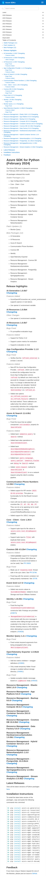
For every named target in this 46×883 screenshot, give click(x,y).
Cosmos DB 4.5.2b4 (10, 89)
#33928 (20, 626)
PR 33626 (27, 558)
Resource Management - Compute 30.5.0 (17, 121)
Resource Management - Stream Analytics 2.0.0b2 (20, 147)
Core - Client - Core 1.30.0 (12, 85)
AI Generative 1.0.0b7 (11, 53)
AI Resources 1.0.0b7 (11, 62)
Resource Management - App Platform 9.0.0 (18, 116)
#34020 (34, 674)
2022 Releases (23, 26)
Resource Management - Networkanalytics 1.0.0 (19, 138)
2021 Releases (23, 29)
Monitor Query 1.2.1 (10, 104)
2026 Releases (23, 15)
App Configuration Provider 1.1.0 (14, 68)
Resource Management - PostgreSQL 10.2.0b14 (19, 141)
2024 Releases (23, 21)
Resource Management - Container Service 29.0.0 (20, 123)
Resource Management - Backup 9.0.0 (16, 119)
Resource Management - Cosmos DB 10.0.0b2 (18, 126)
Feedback (7, 155)
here (8, 783)
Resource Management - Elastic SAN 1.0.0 (17, 114)
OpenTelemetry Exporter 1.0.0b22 (14, 108)
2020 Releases (23, 32)
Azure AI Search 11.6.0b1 (12, 74)
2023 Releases (23, 24)
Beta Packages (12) (10, 47)
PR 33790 (33, 567)
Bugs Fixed (9, 64)
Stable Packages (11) (10, 43)
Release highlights (10, 50)
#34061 (20, 665)
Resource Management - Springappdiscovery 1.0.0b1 (20, 143)
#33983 (21, 657)
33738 (35, 573)
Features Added (10, 55)
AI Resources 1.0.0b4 (11, 57)
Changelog (21, 53)
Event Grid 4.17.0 (9, 95)
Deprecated (23, 38)
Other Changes (10, 59)
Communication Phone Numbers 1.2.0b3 (17, 80)
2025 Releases (23, 18)
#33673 (13, 607)
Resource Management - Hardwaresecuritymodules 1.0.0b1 (22, 130)
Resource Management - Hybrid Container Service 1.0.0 (21, 134)
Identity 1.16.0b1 (9, 99)
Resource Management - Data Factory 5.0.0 (18, 128)
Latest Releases (9, 150)
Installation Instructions (12, 152)
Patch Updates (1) (9, 45)
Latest (23, 12)
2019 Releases (23, 35)
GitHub (34, 867)
